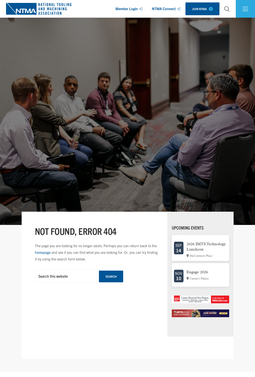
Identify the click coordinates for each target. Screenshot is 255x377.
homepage (43, 252)
